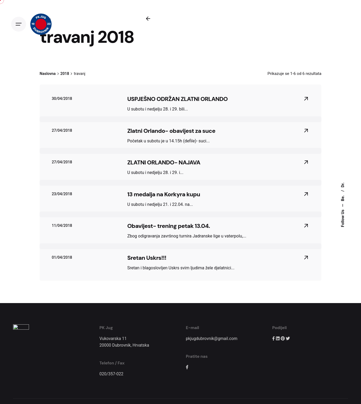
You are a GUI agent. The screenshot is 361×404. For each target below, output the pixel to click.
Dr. (342, 184)
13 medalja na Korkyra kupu (163, 194)
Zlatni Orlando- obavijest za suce (171, 131)
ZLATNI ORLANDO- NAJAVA (163, 162)
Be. (342, 197)
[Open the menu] (18, 24)
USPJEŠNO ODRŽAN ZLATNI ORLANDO (177, 99)
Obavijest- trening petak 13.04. (168, 226)
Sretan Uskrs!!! (146, 258)
